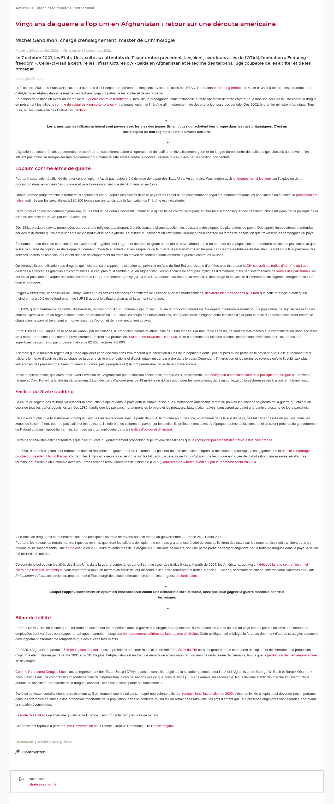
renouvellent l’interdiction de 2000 (207, 694)
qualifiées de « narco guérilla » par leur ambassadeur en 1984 (210, 462)
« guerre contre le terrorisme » (108, 99)
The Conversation (79, 726)
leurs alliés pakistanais (293, 271)
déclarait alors (186, 576)
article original (163, 726)
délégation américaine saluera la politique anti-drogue (250, 375)
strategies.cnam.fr (42, 784)
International (83, 8)
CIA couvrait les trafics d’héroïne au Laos (277, 266)
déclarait (81, 110)
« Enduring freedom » (230, 88)
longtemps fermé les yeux (252, 178)
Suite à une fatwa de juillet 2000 (153, 337)
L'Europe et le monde (50, 8)
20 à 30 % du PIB (184, 650)
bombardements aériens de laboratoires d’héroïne (160, 634)
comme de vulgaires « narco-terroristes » (86, 104)
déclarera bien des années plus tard (232, 293)
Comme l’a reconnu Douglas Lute (40, 672)
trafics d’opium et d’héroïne (151, 429)
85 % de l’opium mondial (80, 650)
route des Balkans (33, 715)
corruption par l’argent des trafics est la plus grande (233, 440)
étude (70, 548)
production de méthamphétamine (292, 655)
